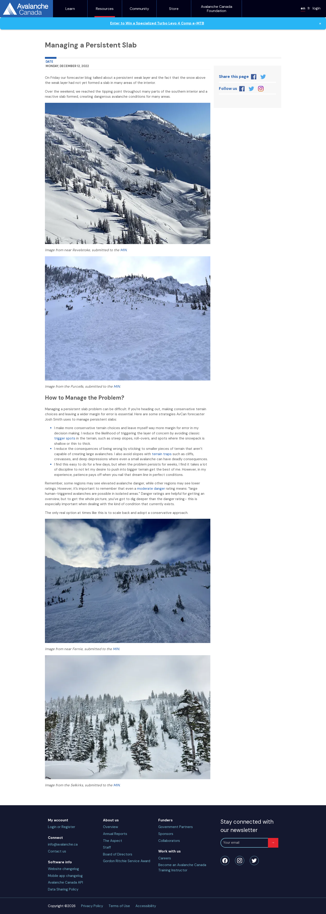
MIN (117, 386)
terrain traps (162, 454)
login (316, 8)
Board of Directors (117, 854)
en (303, 8)
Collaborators (169, 840)
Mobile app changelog (65, 875)
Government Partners (175, 827)
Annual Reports (115, 833)
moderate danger (151, 488)
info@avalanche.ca (63, 844)
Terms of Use (119, 906)
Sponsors (165, 833)
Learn (70, 8)
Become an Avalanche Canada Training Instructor (182, 868)
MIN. (123, 250)
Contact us (57, 851)
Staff (107, 847)
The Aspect (112, 840)
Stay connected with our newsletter (246, 826)
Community (139, 8)
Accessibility (145, 906)
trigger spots (64, 438)
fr (309, 8)
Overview (110, 827)
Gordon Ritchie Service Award (126, 861)
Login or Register (61, 827)
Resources (105, 8)
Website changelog (63, 869)
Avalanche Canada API (65, 882)
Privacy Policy (92, 906)
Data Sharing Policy (63, 889)
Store (174, 9)
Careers (164, 858)
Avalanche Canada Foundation (216, 9)
